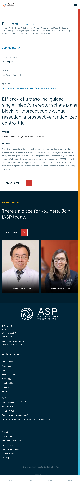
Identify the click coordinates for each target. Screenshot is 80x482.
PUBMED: (6, 84)
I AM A (30, 478)
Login (70, 478)
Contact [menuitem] (5, 428)
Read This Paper (14, 183)
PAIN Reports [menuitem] (8, 407)
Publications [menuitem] (7, 362)
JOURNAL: (6, 71)
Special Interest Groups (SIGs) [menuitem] (15, 415)
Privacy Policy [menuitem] (8, 445)
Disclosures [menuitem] (7, 436)
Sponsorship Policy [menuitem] (10, 449)
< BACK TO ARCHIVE (11, 48)
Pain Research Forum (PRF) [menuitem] (14, 402)
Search (50, 478)
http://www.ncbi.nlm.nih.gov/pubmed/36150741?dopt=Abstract (30, 88)
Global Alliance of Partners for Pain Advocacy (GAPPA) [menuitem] (26, 420)
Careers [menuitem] (5, 388)
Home (10, 478)
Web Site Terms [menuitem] (8, 454)
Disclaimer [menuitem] (6, 432)
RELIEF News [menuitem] (8, 411)
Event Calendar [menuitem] (8, 375)
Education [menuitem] (6, 370)
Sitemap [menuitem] (5, 458)
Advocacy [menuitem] (6, 379)
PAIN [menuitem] (4, 398)
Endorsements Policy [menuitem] (11, 441)
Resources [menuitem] (6, 366)
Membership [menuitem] (7, 383)
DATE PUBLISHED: (10, 57)
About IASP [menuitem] (7, 392)
